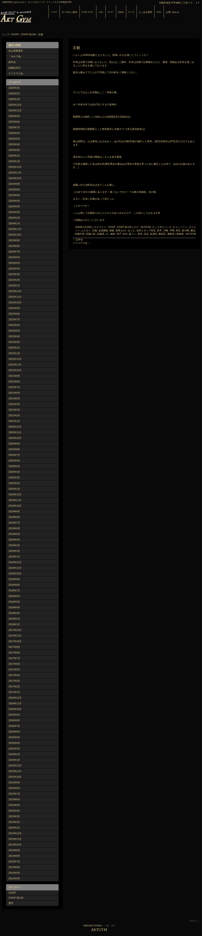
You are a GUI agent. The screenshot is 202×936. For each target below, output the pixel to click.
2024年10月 (14, 178)
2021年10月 (14, 370)
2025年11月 (14, 110)
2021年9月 (14, 376)
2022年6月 (14, 325)
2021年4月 (14, 404)
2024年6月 (14, 195)
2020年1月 (14, 488)
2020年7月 (14, 455)
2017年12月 (14, 630)
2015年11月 (14, 771)
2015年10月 (14, 776)
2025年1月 (14, 161)
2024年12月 (14, 167)
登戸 (119, 234)
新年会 (12, 62)
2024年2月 (14, 217)
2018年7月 (14, 590)
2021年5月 (14, 398)
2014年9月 (14, 850)
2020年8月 (14, 449)
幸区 (178, 230)
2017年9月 (14, 647)
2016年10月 (14, 709)
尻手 (159, 230)
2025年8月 (14, 121)
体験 (111, 230)
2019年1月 (14, 556)
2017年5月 (14, 669)
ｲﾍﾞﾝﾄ (131, 12)
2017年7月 (14, 658)
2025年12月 (14, 104)
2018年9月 (14, 579)
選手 (10, 903)
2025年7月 (14, 127)
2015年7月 (14, 793)
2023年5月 (14, 263)
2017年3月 (14, 680)
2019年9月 (14, 511)
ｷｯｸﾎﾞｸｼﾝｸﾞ (88, 12)
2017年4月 (14, 675)
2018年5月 (14, 601)
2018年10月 (14, 573)
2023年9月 (14, 240)
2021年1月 (14, 421)
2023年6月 (14, 257)
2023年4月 (14, 268)
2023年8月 (14, 246)
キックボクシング (161, 227)
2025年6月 (14, 133)
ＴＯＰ (54, 12)
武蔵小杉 (91, 234)
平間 (171, 230)
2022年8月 (14, 313)
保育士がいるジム (125, 230)
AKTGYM (46, 15)
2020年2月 (14, 483)
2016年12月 (14, 697)
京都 (94, 230)
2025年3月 (14, 150)
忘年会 (78, 239)
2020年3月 (14, 477)
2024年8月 (14, 189)
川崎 (165, 230)
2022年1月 (14, 353)
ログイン (194, 920)
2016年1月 (14, 760)
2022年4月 (14, 336)
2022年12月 (14, 291)
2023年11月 (14, 229)
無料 (112, 234)
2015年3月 (14, 816)
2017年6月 (14, 664)
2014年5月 (14, 872)
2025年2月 (14, 155)
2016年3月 (14, 748)
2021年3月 (14, 409)
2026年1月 (14, 99)
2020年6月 (14, 460)
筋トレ (132, 234)
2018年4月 (14, 607)
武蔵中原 (79, 234)
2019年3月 (14, 545)
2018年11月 (14, 568)
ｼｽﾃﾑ (100, 12)
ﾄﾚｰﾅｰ (111, 12)
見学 (140, 234)
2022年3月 (14, 342)
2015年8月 (14, 788)
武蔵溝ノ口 (103, 234)
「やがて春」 (15, 56)
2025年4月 (14, 144)
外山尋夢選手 (15, 50)
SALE (121, 12)
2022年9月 (14, 308)
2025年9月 (14, 116)
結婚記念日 (14, 67)
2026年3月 (14, 88)
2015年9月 (14, 782)
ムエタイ (86, 230)
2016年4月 (14, 743)
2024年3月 (14, 212)
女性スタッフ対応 (146, 230)
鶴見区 (162, 234)
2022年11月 (14, 296)
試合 (146, 234)
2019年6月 (14, 528)
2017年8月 (14, 652)
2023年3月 (14, 274)
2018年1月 (14, 624)
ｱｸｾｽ (159, 12)
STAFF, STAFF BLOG (120, 227)
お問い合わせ (172, 12)
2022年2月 (14, 347)
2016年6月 (14, 731)
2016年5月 (14, 737)
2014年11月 (14, 839)
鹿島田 (171, 234)
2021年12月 (14, 359)
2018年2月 (14, 618)
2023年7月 (14, 251)
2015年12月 (14, 765)
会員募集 (103, 230)
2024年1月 (14, 223)
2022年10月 (14, 302)
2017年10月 (14, 641)
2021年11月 (14, 364)
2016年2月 (14, 754)
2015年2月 (14, 822)
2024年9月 (14, 184)
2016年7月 (14, 726)
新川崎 (185, 230)
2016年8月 (14, 720)
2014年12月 (14, 833)
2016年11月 (14, 703)
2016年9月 (14, 714)
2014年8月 (14, 856)
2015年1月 (14, 827)
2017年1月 (14, 692)
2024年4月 (14, 206)
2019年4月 (14, 539)
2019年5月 (14, 534)
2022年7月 (14, 319)
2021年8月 (14, 381)
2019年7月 (14, 522)
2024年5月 (14, 200)
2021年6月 (14, 392)
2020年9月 (14, 443)
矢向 (125, 234)
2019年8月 (14, 517)
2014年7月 (14, 861)
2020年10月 (14, 438)
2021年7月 (14, 387)
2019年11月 (14, 500)
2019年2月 (14, 551)
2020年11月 (14, 432)
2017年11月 (14, 635)
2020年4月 (14, 472)
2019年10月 (14, 505)
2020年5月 (14, 466)
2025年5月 (14, 138)
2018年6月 (14, 596)
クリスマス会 (81, 243)
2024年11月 (14, 172)
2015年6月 (14, 799)
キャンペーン (180, 227)
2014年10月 (14, 844)
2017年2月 (14, 686)
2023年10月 (14, 234)
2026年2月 (14, 93)
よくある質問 (145, 12)
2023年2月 (14, 280)
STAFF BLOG (15, 897)
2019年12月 (14, 494)
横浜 (192, 230)
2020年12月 (14, 426)
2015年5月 (14, 805)
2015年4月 (14, 810)
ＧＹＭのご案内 (69, 12)
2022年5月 (14, 330)
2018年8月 (14, 584)
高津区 (153, 234)
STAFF (12, 892)
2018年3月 (14, 613)
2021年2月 (14, 415)
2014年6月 (14, 867)
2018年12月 (14, 562)
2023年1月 (14, 285)
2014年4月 (14, 878)
